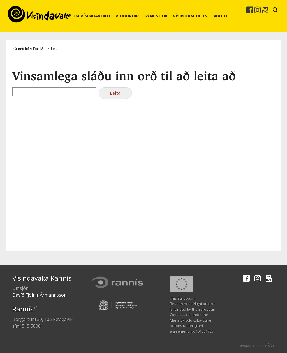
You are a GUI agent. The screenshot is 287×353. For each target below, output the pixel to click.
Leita (115, 93)
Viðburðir (127, 16)
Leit (54, 48)
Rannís (22, 308)
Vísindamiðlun (190, 16)
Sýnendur (155, 16)
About (220, 16)
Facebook (249, 10)
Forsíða (39, 48)
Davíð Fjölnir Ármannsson (39, 295)
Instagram (257, 10)
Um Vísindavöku (91, 16)
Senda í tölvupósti (265, 10)
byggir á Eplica (256, 345)
